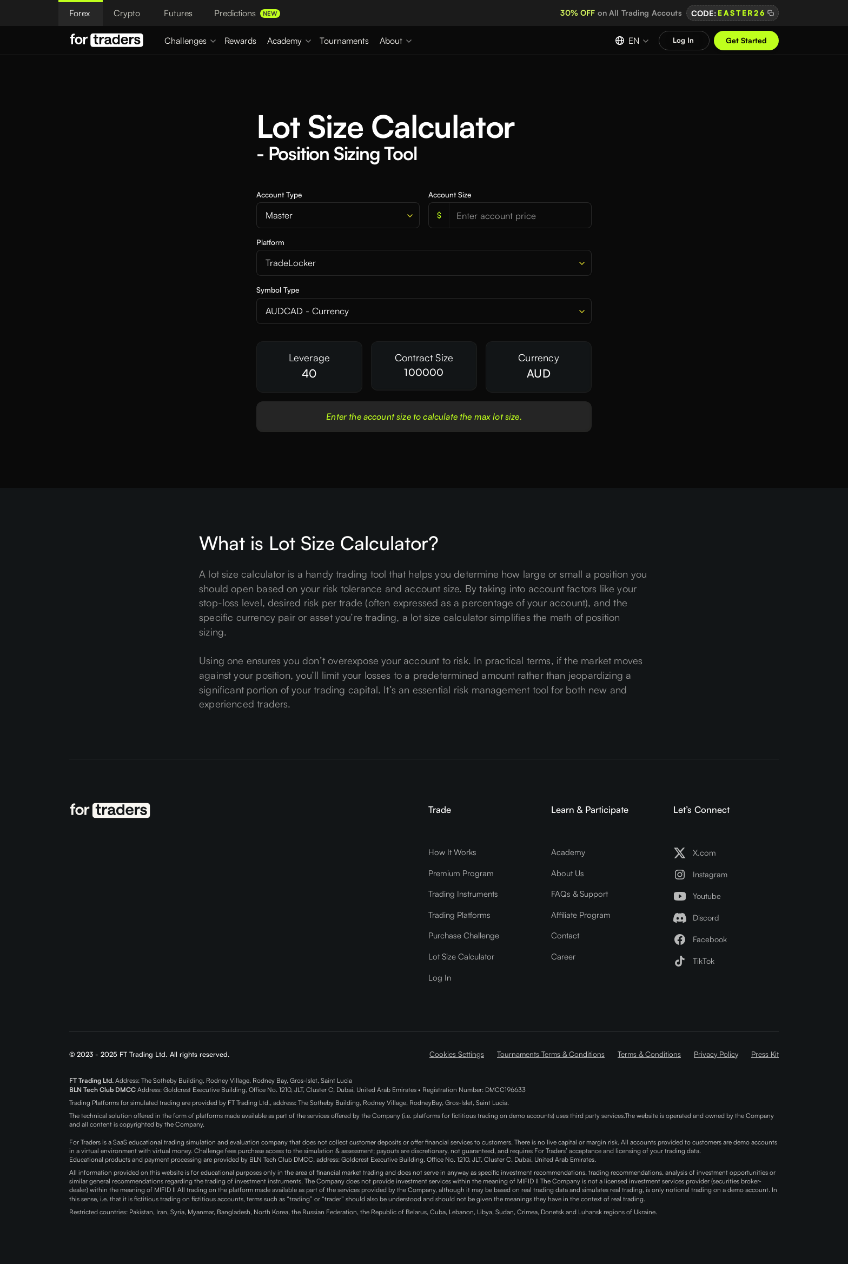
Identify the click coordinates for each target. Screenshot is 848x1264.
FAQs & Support (579, 894)
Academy (568, 852)
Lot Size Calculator (461, 956)
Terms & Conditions (649, 1053)
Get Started (746, 40)
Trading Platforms (459, 915)
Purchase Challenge (463, 935)
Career (563, 956)
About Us (567, 873)
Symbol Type (277, 289)
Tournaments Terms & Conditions (551, 1053)
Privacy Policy (716, 1053)
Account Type (279, 194)
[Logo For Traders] (108, 40)
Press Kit (765, 1053)
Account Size (449, 194)
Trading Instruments (463, 894)
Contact (565, 935)
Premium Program (461, 873)
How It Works (452, 852)
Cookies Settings (456, 1053)
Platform (270, 242)
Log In (439, 977)
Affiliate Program (581, 915)
